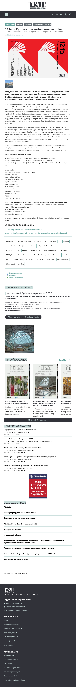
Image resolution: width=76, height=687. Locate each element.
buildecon (59, 246)
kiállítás (9, 250)
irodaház (64, 250)
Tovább (63, 360)
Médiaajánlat (9, 641)
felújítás (22, 246)
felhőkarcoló (35, 250)
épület (24, 250)
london (66, 241)
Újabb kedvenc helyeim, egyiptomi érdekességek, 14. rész (29, 548)
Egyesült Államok (45, 246)
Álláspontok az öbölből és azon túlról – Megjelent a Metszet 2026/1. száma (44, 403)
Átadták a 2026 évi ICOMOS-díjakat (19, 518)
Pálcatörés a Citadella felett (16, 559)
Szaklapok (8, 664)
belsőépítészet (63, 259)
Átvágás (7, 507)
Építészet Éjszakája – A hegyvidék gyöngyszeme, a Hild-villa (30, 554)
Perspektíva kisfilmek (13, 628)
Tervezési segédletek (12, 668)
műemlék (50, 259)
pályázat (53, 241)
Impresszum (9, 645)
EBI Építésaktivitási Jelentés (17, 255)
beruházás (12, 246)
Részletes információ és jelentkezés (23, 317)
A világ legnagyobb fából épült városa (20, 513)
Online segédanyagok (13, 672)
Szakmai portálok (11, 676)
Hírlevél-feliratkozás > (38, 420)
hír (46, 241)
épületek (32, 246)
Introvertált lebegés (12, 535)
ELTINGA (40, 259)
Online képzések (11, 637)
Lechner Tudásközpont (40, 255)
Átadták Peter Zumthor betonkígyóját (20, 524)
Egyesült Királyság (24, 241)
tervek (64, 255)
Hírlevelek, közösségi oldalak (16, 680)
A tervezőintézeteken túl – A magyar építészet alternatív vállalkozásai (36, 233)
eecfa (8, 259)
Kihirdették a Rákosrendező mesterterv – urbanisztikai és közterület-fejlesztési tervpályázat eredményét (34, 542)
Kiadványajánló (10, 633)
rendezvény (18, 259)
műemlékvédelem (50, 250)
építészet (37, 241)
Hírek (6, 620)
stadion (21, 264)
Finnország (10, 264)
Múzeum (55, 255)
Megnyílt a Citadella (12, 529)
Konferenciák (9, 655)
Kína (17, 250)
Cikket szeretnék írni (13, 603)
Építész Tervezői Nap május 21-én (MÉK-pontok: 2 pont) (17, 433)
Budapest (10, 241)
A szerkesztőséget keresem (15, 610)
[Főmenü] (6, 14)
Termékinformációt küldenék (16, 607)
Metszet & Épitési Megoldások (15, 573)
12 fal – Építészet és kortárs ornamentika (23, 229)
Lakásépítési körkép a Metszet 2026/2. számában (17, 402)
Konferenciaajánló (11, 624)
